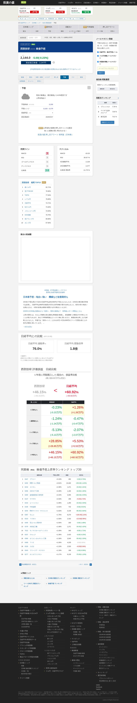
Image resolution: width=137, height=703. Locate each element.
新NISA (48, 27)
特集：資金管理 (103, 622)
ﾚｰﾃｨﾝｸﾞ (47, 77)
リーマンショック (78, 663)
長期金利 (60, 18)
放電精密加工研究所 (36, 495)
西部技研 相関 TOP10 (31, 183)
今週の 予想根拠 (52, 624)
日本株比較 (41, 18)
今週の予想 (24, 631)
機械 (33, 44)
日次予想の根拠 (26, 619)
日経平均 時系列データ (28, 639)
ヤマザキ (33, 499)
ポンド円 (50, 644)
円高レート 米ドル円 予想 (55, 629)
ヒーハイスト (34, 503)
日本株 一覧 (25, 671)
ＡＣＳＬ (33, 487)
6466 (26, 542)
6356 (26, 491)
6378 (26, 526)
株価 (22, 77)
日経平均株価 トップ (27, 610)
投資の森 (8, 2)
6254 (26, 511)
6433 (26, 503)
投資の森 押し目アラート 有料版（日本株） (55, 135)
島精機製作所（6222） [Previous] (28, 564)
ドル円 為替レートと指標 (55, 613)
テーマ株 (69, 18)
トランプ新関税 (79, 18)
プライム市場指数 (26, 645)
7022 (26, 530)
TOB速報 (88, 27)
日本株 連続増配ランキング (29, 668)
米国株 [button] (104, 3)
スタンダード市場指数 (28, 648)
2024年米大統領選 (105, 634)
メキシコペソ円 (52, 664)
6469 (26, 495)
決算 (37, 31)
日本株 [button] (96, 3)
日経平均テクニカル (27, 637)
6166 (26, 507)
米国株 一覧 (77, 632)
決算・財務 (39, 77)
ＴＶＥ (32, 542)
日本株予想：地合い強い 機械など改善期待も (45, 297)
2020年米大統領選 (105, 637)
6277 (26, 554)
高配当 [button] (68, 27)
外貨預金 (102, 625)
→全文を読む (27, 327)
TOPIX (22, 654)
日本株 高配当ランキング (56, 578)
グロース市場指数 (26, 651)
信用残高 (22, 81)
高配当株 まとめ (29, 578)
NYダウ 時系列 (77, 623)
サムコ (32, 515)
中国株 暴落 (77, 671)
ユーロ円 (50, 641)
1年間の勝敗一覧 (26, 624)
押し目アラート (109, 27)
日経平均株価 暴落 (79, 653)
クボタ (32, 546)
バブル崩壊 (76, 666)
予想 (49, 31)
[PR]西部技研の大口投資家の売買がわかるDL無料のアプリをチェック (55, 69)
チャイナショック (78, 668)
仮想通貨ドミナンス (105, 663)
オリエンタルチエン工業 (38, 538)
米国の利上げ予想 (78, 619)
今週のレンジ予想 (78, 616)
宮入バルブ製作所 (36, 523)
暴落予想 (132, 3)
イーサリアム (103, 652)
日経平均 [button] (62, 3)
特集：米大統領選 (104, 632)
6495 (26, 523)
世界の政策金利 (51, 668)
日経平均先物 (24, 642)
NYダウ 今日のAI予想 (79, 613)
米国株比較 (51, 18)
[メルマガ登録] (19, 2)
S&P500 (75, 641)
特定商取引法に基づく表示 (107, 681)
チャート (31, 81)
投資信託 (102, 627)
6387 (26, 515)
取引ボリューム (104, 668)
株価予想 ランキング (55, 583)
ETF (87, 31)
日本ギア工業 (34, 491)
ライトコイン (103, 655)
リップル (102, 649)
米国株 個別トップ (78, 629)
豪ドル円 (50, 638)
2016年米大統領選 (105, 640)
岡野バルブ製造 (35, 483)
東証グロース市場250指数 (29, 657)
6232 (26, 487)
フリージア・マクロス (37, 550)
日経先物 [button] (87, 3)
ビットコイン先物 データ (107, 665)
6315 (26, 519)
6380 (26, 538)
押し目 (24, 2)
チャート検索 (122, 3)
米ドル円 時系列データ (54, 632)
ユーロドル (50, 646)
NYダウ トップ (77, 610)
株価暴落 (75, 650)
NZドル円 (50, 661)
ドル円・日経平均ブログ (54, 671)
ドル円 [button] (70, 3)
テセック (33, 534)
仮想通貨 (101, 644)
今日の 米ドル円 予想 (54, 616)
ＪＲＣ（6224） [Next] (85, 564)
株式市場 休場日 (26, 674)
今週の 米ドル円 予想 (54, 621)
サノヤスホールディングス (39, 530)
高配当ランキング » (107, 122)
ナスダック (76, 639)
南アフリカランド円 (53, 653)
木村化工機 (33, 526)
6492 (26, 483)
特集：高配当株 (103, 607)
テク (73, 77)
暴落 (62, 31)
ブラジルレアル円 (52, 656)
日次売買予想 (25, 627)
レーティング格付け (74, 31)
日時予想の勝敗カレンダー (29, 621)
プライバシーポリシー (106, 678)
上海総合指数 (76, 644)
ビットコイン (103, 647)
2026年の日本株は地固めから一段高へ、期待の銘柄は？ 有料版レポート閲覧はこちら (52, 311)
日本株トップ (28, 27)
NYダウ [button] (78, 3)
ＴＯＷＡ (33, 519)
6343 (26, 550)
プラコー (33, 479)
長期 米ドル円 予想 (53, 627)
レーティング (30, 18)
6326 (26, 546)
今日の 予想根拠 (52, 619)
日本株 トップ (25, 663)
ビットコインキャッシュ (107, 657)
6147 (26, 499)
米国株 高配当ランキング (81, 578)
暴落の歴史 (76, 660)
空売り (112, 31)
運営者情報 (102, 675)
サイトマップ (102, 672)
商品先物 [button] (112, 3)
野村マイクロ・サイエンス (39, 511)
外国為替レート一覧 (53, 610)
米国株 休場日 (77, 634)
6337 (26, 534)
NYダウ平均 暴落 (78, 656)
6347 (26, 479)
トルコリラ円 (51, 658)
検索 (22, 666)
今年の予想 (24, 634)
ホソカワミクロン (36, 554)
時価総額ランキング (105, 660)
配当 (24, 31)
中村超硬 (33, 507)
